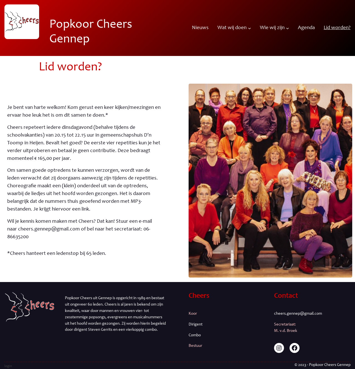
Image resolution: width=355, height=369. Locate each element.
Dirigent (195, 324)
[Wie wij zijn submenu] (287, 27)
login (8, 366)
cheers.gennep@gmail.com (298, 314)
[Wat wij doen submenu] (249, 27)
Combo (195, 335)
